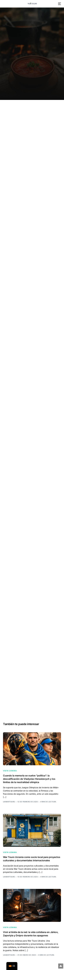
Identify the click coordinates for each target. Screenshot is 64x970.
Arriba (60, 966)
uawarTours (9, 802)
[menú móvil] (59, 3)
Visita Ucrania (10, 771)
